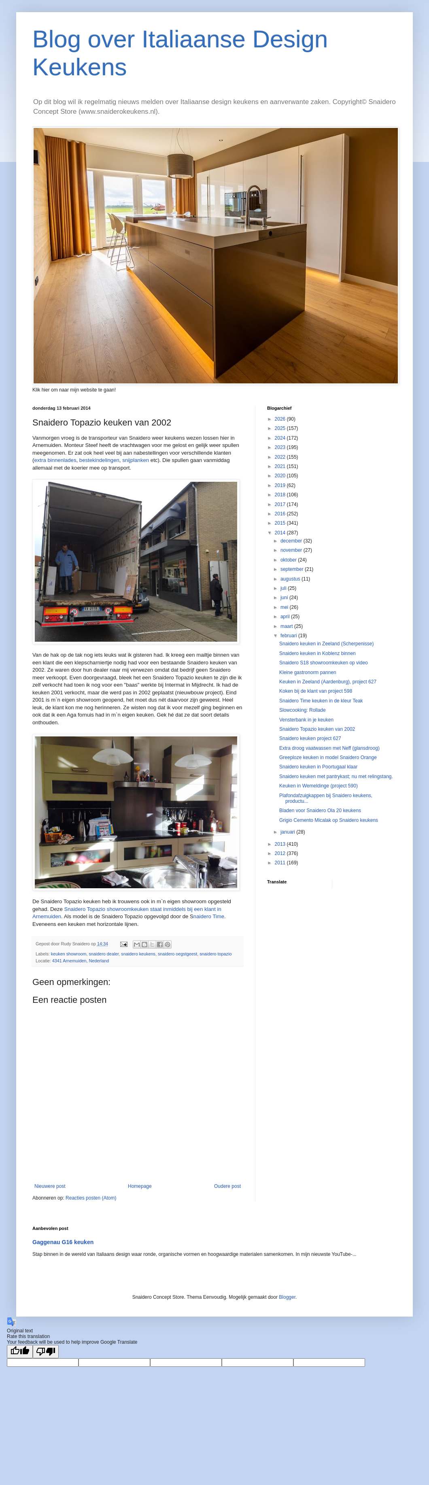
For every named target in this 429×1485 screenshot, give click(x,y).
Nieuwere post (50, 1186)
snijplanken (135, 460)
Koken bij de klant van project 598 (315, 691)
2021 (281, 466)
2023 (281, 447)
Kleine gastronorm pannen (307, 672)
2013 (281, 844)
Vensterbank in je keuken (306, 720)
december (292, 541)
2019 (281, 485)
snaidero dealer (104, 953)
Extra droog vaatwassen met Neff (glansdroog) (329, 748)
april (285, 616)
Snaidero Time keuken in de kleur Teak (321, 701)
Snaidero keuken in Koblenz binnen (317, 653)
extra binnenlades (55, 460)
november (292, 550)
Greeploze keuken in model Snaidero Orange (328, 757)
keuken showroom (69, 953)
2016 (281, 514)
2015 (281, 523)
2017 (281, 504)
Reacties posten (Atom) (91, 1198)
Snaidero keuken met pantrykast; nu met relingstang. (336, 776)
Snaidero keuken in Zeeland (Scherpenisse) (326, 644)
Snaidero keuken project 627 (310, 738)
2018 (281, 495)
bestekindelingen (99, 460)
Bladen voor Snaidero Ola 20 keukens (320, 810)
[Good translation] (20, 1351)
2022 (281, 457)
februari (289, 635)
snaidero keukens (138, 953)
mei (285, 607)
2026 (281, 419)
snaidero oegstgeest (177, 953)
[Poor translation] (46, 1351)
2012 (281, 853)
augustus (291, 579)
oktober (289, 560)
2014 (281, 533)
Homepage (140, 1186)
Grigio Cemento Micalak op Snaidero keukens (328, 820)
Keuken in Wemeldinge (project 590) (318, 786)
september (292, 569)
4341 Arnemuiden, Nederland (80, 960)
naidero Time (208, 916)
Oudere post (227, 1186)
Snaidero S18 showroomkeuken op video (323, 663)
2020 (281, 476)
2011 (281, 863)
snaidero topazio (215, 953)
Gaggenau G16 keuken (62, 1242)
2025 (281, 428)
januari (288, 832)
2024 (281, 438)
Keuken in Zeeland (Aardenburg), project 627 (327, 682)
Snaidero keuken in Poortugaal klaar (318, 767)
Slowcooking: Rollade (302, 710)
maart (287, 626)
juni (284, 597)
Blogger (287, 1297)
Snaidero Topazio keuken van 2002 (317, 729)
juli (284, 588)
